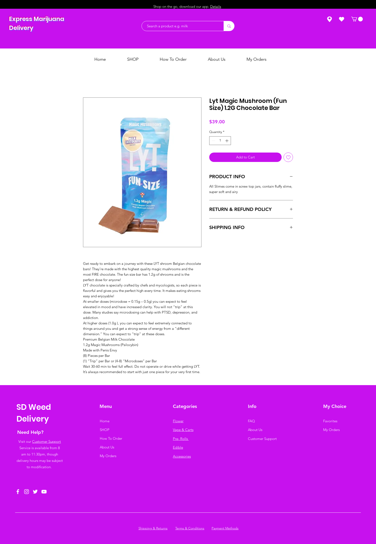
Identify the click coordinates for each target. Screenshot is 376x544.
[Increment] (227, 141)
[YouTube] (44, 491)
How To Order (111, 438)
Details (215, 6)
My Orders (108, 456)
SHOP (104, 429)
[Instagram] (26, 491)
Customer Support (46, 441)
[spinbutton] (220, 141)
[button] (357, 19)
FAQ (251, 421)
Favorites (330, 421)
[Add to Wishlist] (288, 157)
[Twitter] (35, 491)
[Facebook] (18, 491)
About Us (107, 447)
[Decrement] (213, 141)
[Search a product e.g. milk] (180, 26)
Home (104, 421)
